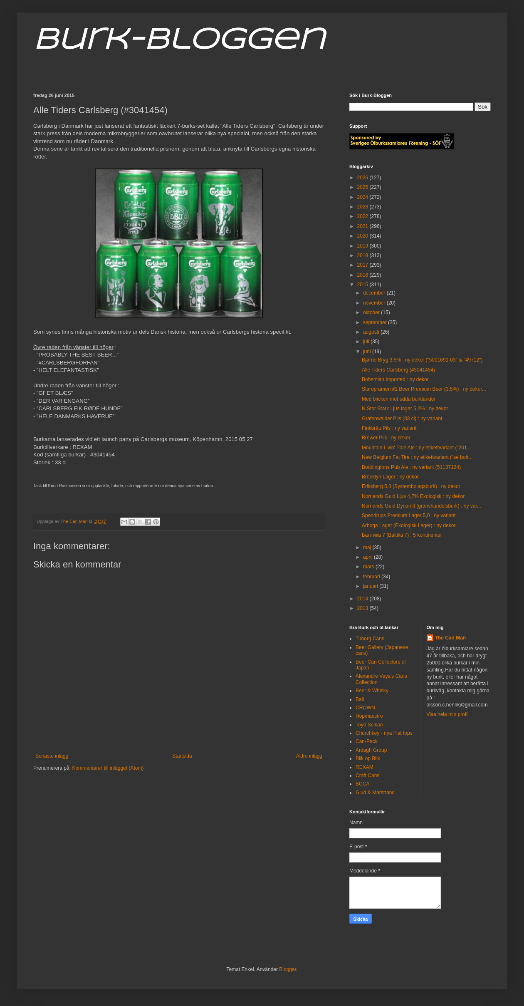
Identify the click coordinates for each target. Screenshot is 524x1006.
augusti (372, 332)
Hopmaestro (369, 716)
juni (367, 351)
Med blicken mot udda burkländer (398, 399)
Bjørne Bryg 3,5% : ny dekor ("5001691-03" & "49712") (422, 360)
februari (372, 577)
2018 (363, 255)
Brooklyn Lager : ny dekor (390, 477)
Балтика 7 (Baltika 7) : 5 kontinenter (402, 535)
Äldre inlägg (309, 756)
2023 (363, 207)
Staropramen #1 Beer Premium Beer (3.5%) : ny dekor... (424, 389)
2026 (363, 178)
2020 (363, 236)
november (375, 303)
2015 (363, 284)
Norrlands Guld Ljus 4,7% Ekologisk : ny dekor (413, 496)
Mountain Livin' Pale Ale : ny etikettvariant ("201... (416, 448)
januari (371, 586)
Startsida (182, 756)
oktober (372, 312)
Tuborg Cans (370, 639)
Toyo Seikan (369, 725)
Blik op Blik (368, 758)
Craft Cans (367, 775)
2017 (363, 265)
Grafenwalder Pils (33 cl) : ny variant (402, 418)
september (375, 322)
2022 (363, 216)
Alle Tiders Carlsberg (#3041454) (398, 370)
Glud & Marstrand (375, 792)
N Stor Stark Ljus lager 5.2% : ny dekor (405, 408)
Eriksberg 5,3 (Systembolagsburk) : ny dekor (411, 486)
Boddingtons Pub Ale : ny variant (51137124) (411, 467)
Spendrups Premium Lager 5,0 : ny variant (408, 515)
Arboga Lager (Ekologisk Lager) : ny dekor (408, 525)
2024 (363, 197)
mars (369, 567)
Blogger (287, 969)
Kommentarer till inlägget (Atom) (107, 768)
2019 (363, 246)
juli (367, 341)
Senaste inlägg (51, 756)
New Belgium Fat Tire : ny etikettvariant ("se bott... (417, 457)
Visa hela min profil (448, 714)
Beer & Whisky (372, 691)
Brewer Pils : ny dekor (386, 438)
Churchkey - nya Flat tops (384, 733)
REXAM (364, 767)
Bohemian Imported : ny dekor (395, 379)
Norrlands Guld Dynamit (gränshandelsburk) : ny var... (421, 506)
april (368, 557)
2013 (363, 608)
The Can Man (450, 638)
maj (368, 547)
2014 (363, 599)
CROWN (365, 708)
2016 (363, 275)
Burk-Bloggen (179, 41)
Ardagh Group (371, 750)
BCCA (362, 784)
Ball (360, 699)
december (375, 293)
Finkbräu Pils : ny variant (389, 428)
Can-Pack (367, 741)
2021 (363, 226)
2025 (363, 187)
